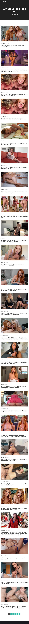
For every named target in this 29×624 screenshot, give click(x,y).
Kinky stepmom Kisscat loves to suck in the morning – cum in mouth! (14, 583)
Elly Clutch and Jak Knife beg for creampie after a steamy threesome (14, 143)
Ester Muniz (2, 457)
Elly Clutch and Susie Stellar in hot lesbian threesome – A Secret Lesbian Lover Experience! (13, 119)
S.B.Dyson (3, 1)
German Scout (3, 530)
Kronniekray (2, 67)
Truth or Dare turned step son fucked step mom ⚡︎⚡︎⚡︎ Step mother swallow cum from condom (13, 607)
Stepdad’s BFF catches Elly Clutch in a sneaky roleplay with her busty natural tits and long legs (13, 435)
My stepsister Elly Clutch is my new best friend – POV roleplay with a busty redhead (13, 387)
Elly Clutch (2, 43)
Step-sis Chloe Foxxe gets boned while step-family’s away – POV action (12, 265)
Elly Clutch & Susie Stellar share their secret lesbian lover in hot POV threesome (14, 95)
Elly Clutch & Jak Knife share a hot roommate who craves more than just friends (14, 289)
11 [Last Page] (19, 613)
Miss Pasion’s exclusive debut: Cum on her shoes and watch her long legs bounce (13, 241)
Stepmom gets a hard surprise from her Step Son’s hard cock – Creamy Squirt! (14, 192)
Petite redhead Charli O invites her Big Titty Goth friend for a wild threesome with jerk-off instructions (14, 338)
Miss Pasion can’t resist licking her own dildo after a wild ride (14, 216)
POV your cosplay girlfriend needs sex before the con (13, 411)
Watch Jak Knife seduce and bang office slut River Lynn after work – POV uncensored (14, 314)
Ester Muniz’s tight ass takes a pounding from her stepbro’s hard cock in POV (14, 460)
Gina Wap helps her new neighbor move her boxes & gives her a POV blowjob (14, 362)
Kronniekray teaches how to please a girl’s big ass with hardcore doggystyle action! (14, 70)
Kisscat (2, 580)
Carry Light (2, 189)
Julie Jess (2, 555)
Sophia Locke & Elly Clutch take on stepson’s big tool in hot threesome (13, 46)
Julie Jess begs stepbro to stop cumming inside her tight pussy (14, 558)
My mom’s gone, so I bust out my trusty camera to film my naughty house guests (14, 508)
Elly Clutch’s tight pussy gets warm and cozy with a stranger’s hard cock (14, 484)
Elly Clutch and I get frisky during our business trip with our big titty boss (14, 168)
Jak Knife (2, 262)
